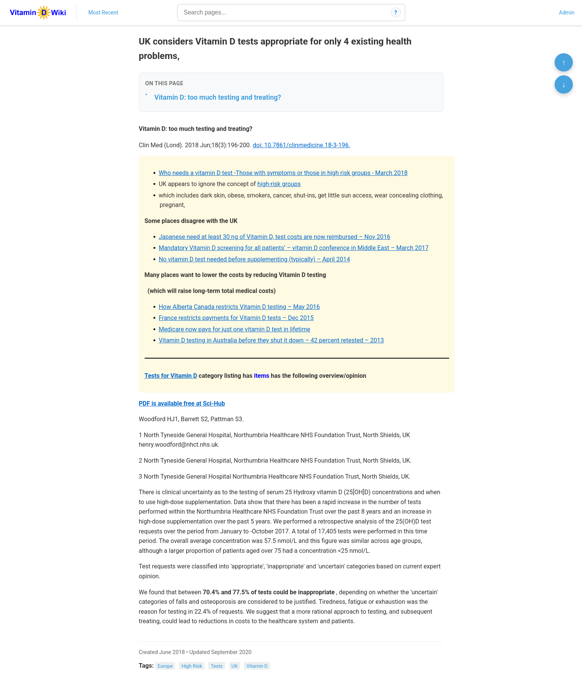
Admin (566, 13)
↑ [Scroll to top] (564, 62)
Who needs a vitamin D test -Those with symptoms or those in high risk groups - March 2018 (283, 173)
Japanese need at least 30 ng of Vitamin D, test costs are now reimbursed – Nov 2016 (274, 236)
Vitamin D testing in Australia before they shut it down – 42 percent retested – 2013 (271, 340)
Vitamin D (257, 666)
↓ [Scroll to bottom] (564, 84)
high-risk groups (279, 184)
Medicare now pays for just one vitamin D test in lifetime (234, 329)
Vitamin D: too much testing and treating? (218, 97)
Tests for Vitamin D (171, 375)
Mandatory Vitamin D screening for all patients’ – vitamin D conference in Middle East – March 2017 (294, 247)
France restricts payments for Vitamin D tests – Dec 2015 (236, 317)
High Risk (192, 666)
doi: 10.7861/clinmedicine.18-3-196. (301, 145)
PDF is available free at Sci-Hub (182, 403)
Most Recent (103, 13)
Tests (217, 666)
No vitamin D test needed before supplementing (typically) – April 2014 (254, 259)
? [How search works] (395, 13)
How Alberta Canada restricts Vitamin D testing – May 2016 (239, 306)
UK (234, 666)
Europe (165, 666)
